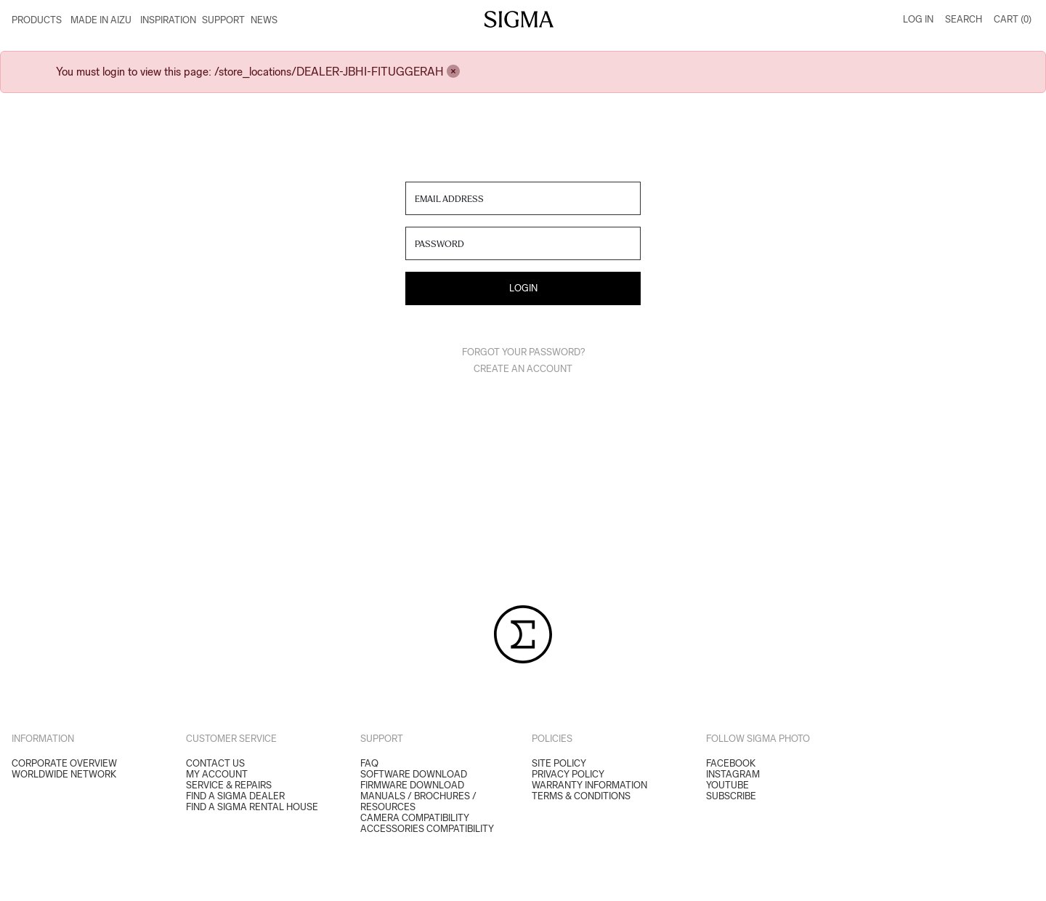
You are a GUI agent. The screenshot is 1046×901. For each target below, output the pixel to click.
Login (523, 288)
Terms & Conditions (581, 796)
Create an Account (523, 368)
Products (37, 20)
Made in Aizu (100, 20)
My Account (217, 774)
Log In (918, 19)
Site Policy (559, 763)
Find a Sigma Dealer (235, 796)
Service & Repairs (229, 785)
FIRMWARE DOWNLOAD (412, 785)
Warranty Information (589, 785)
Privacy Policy (568, 774)
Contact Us (215, 763)
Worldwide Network (64, 774)
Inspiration (168, 20)
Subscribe (731, 796)
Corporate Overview (64, 763)
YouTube (727, 785)
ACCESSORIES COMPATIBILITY (427, 828)
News (264, 20)
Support (223, 20)
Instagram (733, 774)
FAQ (369, 763)
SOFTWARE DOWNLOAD (413, 774)
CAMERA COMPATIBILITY (414, 817)
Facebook (730, 763)
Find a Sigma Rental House (252, 806)
